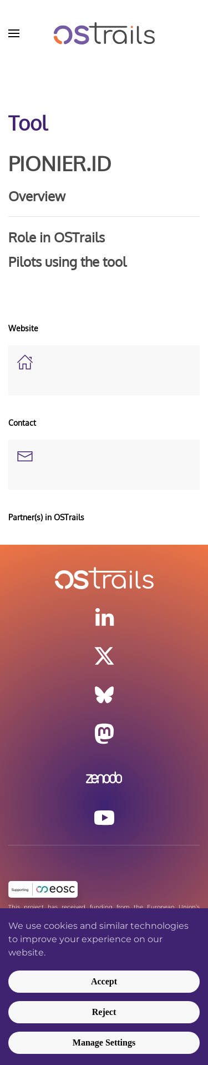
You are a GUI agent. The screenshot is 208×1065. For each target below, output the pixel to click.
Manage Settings (104, 1042)
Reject (104, 1012)
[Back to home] (103, 33)
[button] (13, 33)
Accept (104, 981)
